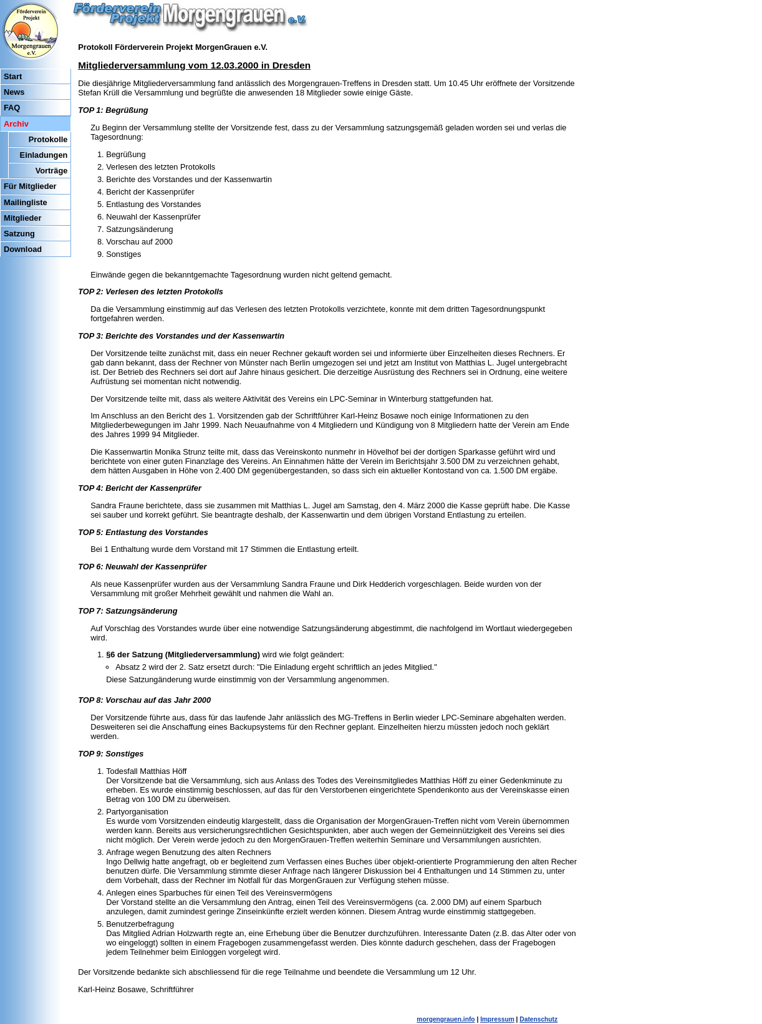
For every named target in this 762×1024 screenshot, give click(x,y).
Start (13, 76)
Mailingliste (25, 202)
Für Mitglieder (30, 186)
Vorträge (52, 170)
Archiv (16, 123)
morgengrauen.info (446, 1019)
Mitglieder (22, 218)
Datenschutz (538, 1019)
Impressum (497, 1019)
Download (23, 249)
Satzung (19, 233)
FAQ (12, 107)
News (14, 92)
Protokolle (48, 139)
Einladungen (44, 155)
